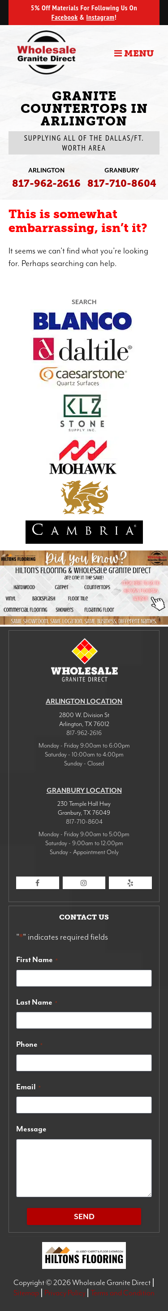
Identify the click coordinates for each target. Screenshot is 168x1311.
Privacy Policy (65, 1293)
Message (31, 1129)
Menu (134, 53)
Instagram (100, 17)
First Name (37, 959)
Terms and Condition (122, 1293)
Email (28, 1087)
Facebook (65, 17)
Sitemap (26, 1293)
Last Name (36, 1002)
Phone (29, 1044)
